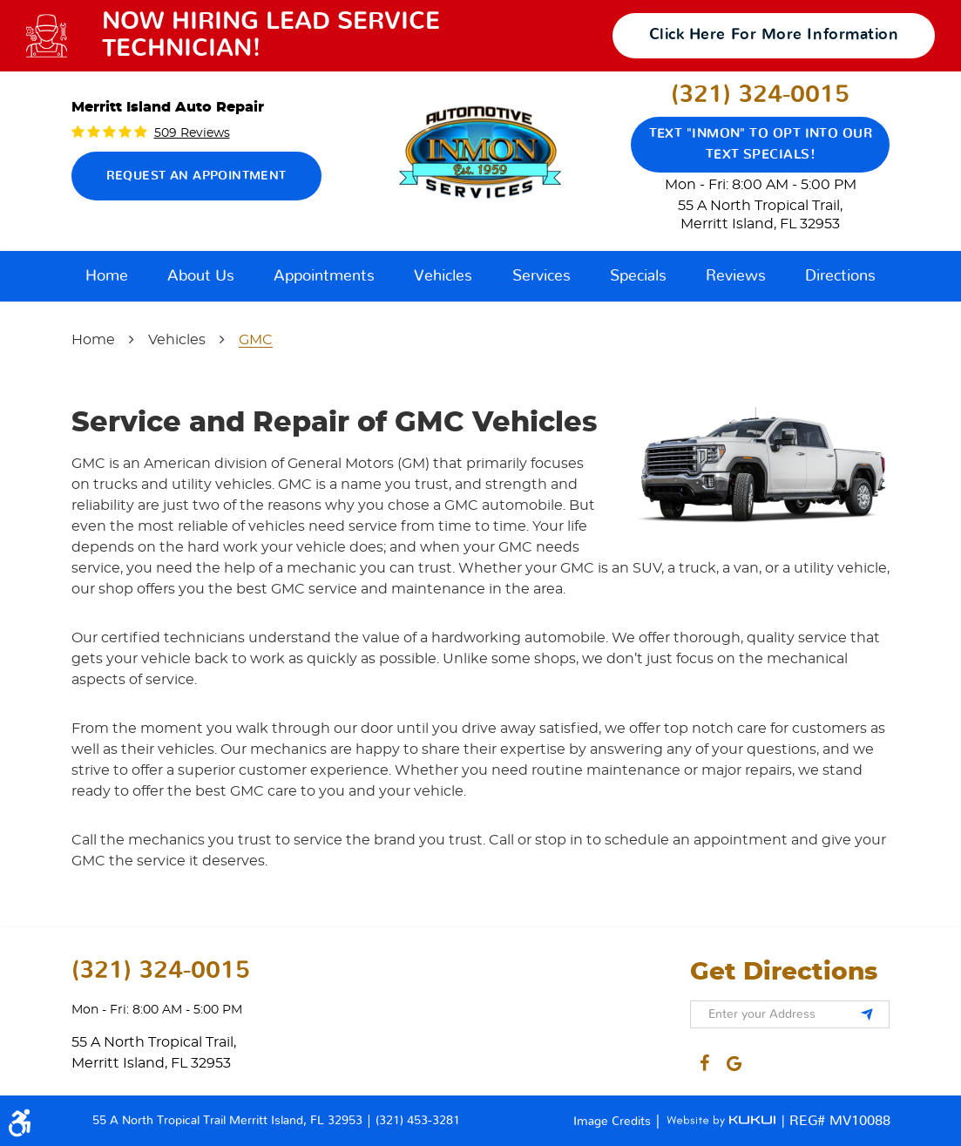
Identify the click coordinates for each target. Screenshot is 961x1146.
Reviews (736, 276)
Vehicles (443, 276)
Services (541, 276)
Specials (638, 276)
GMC (256, 340)
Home (106, 276)
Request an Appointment (196, 176)
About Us (200, 276)
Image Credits (613, 1121)
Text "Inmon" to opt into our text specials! (761, 144)
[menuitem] (106, 276)
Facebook (704, 1060)
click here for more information (774, 35)
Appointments (324, 276)
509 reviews (192, 133)
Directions (840, 276)
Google (734, 1060)
